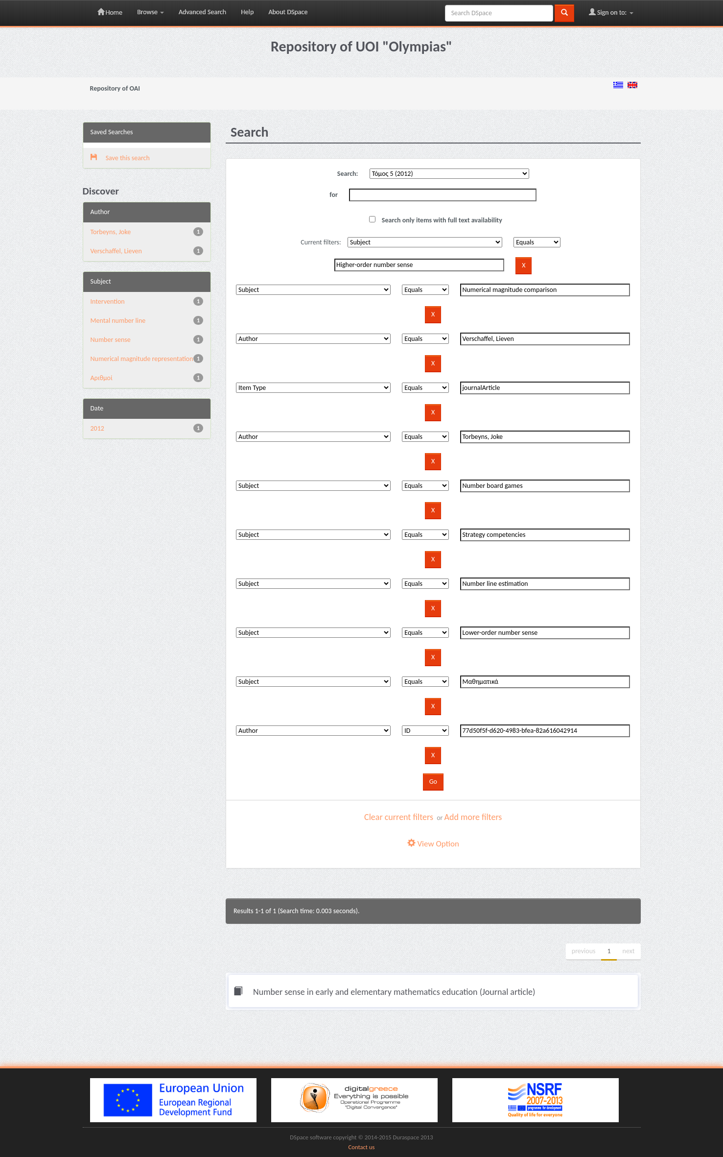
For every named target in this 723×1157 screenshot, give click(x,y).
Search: (347, 173)
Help (247, 12)
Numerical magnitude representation (142, 359)
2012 (97, 428)
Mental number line (118, 320)
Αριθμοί (102, 378)
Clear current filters (398, 817)
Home (109, 12)
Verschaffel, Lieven (116, 251)
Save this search (120, 158)
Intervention (108, 301)
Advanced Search (202, 12)
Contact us (362, 1147)
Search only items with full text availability (435, 220)
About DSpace (287, 12)
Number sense (111, 340)
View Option (433, 844)
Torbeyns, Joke (111, 232)
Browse (150, 12)
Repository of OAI (115, 88)
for (333, 195)
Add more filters (473, 817)
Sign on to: (611, 12)
